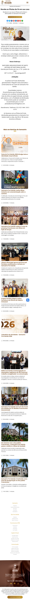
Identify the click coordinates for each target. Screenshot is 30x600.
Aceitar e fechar (15, 597)
